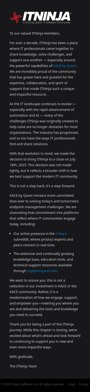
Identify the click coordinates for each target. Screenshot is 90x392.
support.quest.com (42, 270)
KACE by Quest (64, 65)
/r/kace (61, 233)
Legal (71, 384)
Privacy (84, 384)
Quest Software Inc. (25, 384)
